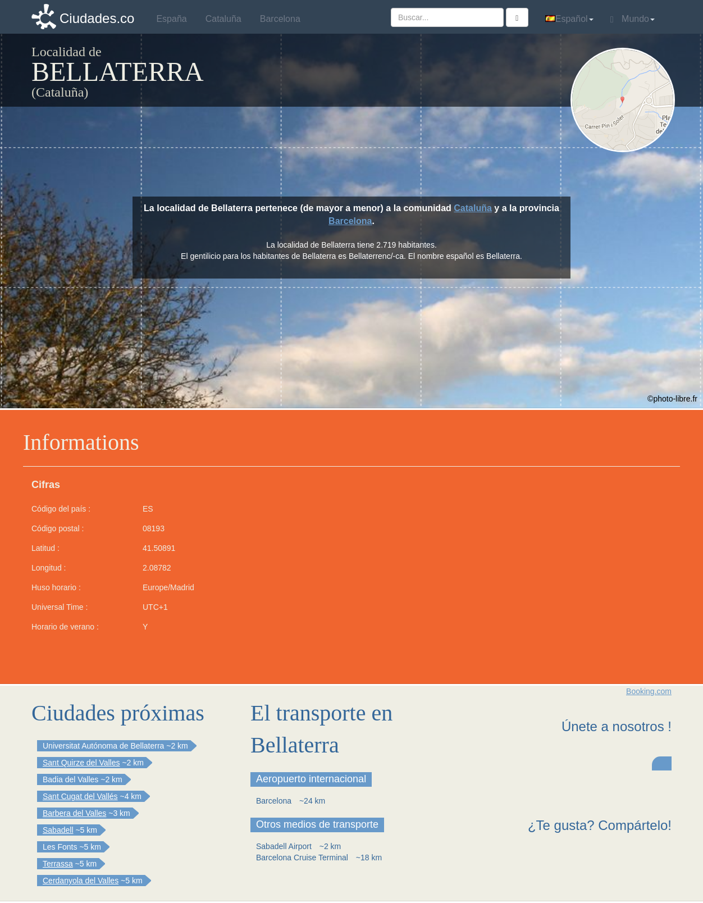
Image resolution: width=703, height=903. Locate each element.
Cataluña (473, 208)
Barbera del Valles (74, 813)
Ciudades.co (97, 18)
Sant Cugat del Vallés (80, 796)
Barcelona (350, 221)
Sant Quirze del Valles (81, 762)
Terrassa (58, 863)
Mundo (632, 19)
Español (569, 19)
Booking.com (649, 691)
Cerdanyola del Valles (80, 880)
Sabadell (58, 830)
